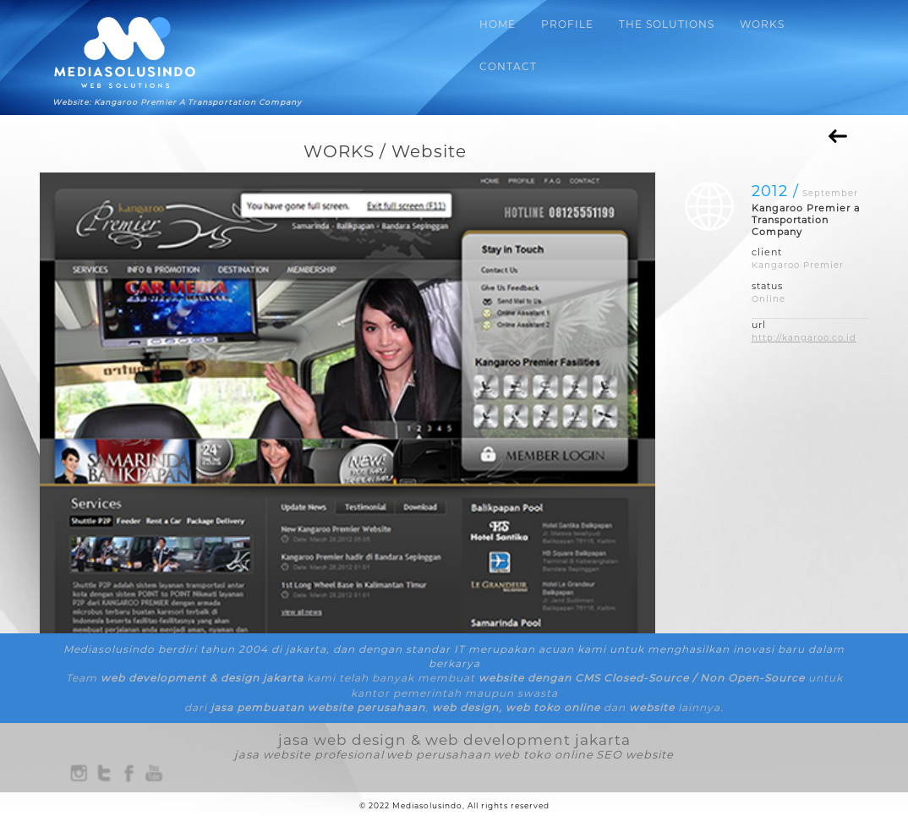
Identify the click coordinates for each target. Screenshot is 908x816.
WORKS (762, 24)
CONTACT (508, 66)
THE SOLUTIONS (666, 24)
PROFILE (567, 24)
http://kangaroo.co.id (804, 337)
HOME (497, 24)
